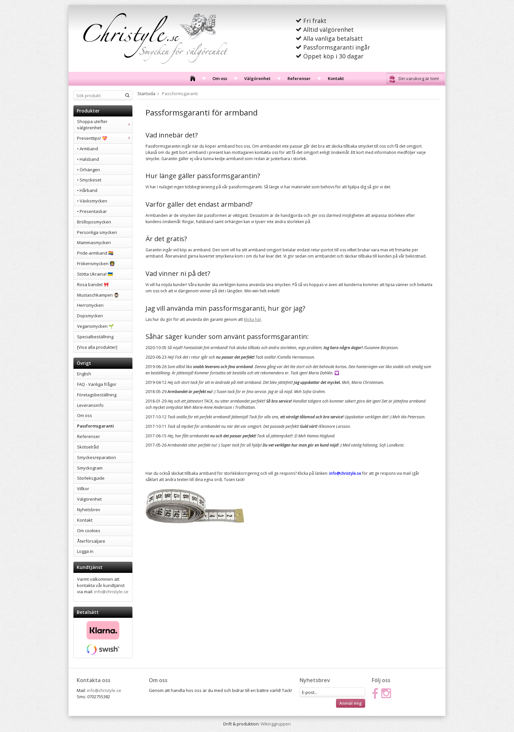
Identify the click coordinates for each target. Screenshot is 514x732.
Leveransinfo (90, 405)
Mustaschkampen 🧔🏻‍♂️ (98, 295)
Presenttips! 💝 (104, 138)
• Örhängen (88, 170)
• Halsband (88, 159)
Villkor (83, 488)
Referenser (299, 78)
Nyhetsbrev (88, 509)
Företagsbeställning (96, 395)
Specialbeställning (95, 337)
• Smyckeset (89, 180)
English (84, 374)
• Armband (87, 149)
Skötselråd (88, 447)
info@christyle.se (111, 592)
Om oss (219, 78)
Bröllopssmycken (94, 222)
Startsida (146, 93)
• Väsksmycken (92, 201)
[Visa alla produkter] (97, 347)
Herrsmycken (90, 305)
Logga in (85, 551)
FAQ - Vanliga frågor (96, 384)
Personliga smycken (97, 232)
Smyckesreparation (96, 457)
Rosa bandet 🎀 (93, 284)
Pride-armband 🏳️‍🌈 (95, 253)
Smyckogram (90, 468)
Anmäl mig (350, 703)
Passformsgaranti (95, 426)
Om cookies (88, 530)
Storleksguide (91, 478)
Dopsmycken (90, 316)
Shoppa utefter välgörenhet (104, 124)
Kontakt (336, 78)
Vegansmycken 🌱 (95, 326)
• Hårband (87, 190)
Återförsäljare (91, 541)
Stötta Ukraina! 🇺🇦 (95, 274)
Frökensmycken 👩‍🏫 (96, 263)
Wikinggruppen (276, 724)
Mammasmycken (94, 242)
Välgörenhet (257, 78)
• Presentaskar (92, 211)
